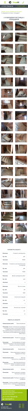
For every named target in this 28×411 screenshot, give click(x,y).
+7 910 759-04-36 (7, 6)
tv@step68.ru (9, 399)
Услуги (7, 11)
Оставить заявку (21, 6)
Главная (3, 11)
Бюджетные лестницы (15, 11)
